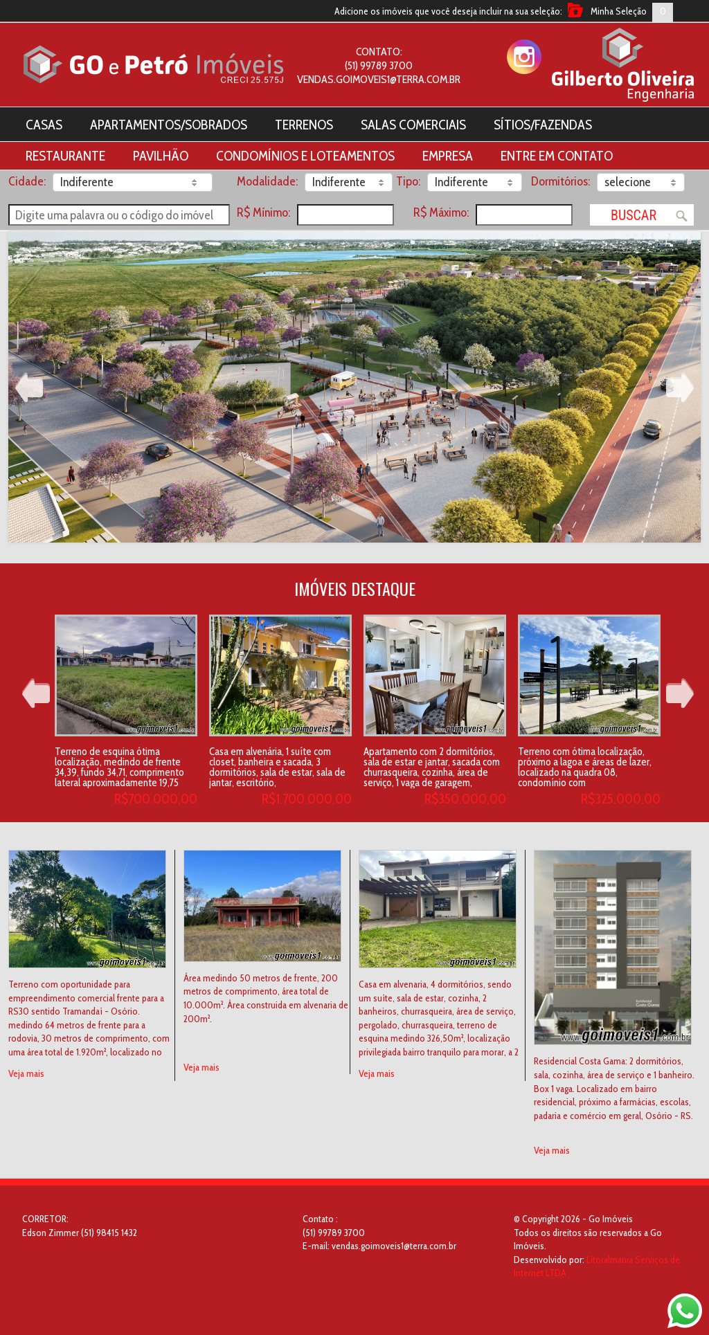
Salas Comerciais (413, 124)
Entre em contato (557, 155)
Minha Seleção (619, 11)
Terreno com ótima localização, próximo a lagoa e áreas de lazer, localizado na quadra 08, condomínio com (585, 767)
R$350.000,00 (465, 798)
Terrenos (304, 124)
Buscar (633, 215)
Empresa (447, 155)
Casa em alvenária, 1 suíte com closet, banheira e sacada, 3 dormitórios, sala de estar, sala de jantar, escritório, (277, 767)
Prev (29, 387)
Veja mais (26, 1073)
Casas (44, 124)
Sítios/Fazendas (543, 124)
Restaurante (65, 155)
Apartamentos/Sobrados (168, 124)
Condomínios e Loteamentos (305, 155)
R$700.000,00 (155, 798)
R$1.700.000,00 (307, 798)
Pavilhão (160, 155)
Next (680, 387)
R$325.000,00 (621, 798)
